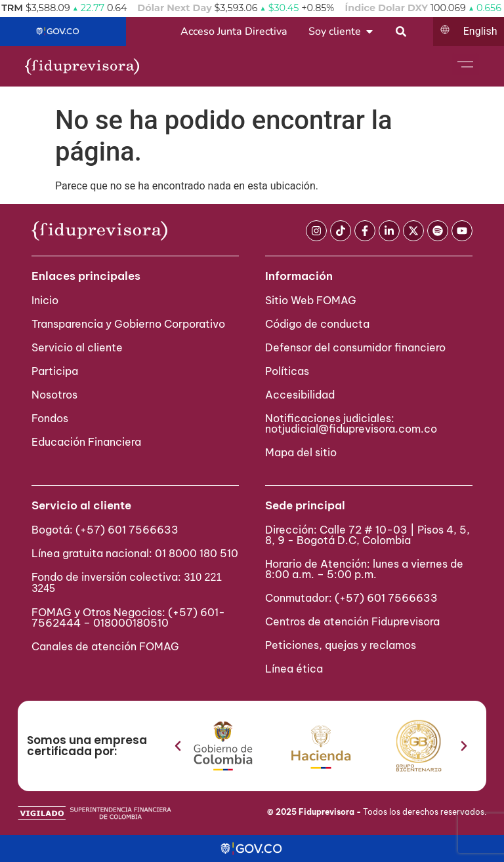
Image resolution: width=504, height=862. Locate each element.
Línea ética (294, 668)
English (480, 31)
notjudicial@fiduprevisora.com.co (351, 428)
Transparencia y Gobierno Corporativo (128, 323)
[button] (177, 746)
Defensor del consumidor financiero (355, 347)
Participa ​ (56, 371)
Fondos (50, 418)
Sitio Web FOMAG (310, 300)
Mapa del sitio (301, 452)
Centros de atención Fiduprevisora (352, 621)
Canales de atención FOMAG (108, 646)
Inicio (45, 300)
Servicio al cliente (77, 347)
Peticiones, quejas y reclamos (340, 645)
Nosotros (54, 394)
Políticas (287, 371)
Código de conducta (317, 323)
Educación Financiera (86, 441)
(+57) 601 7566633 (126, 529)
